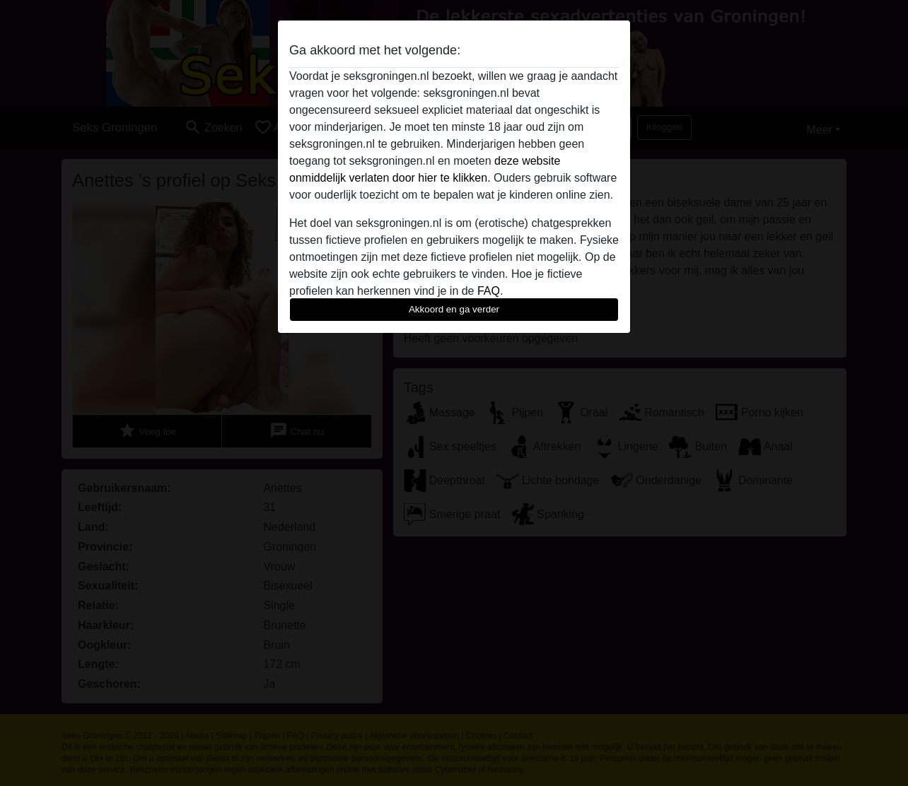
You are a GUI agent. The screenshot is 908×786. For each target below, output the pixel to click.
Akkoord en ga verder (454, 309)
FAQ (488, 291)
